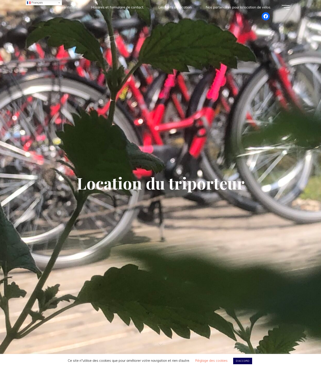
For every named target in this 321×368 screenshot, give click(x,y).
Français (35, 2)
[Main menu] (286, 7)
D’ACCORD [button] (242, 360)
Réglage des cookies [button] (211, 360)
